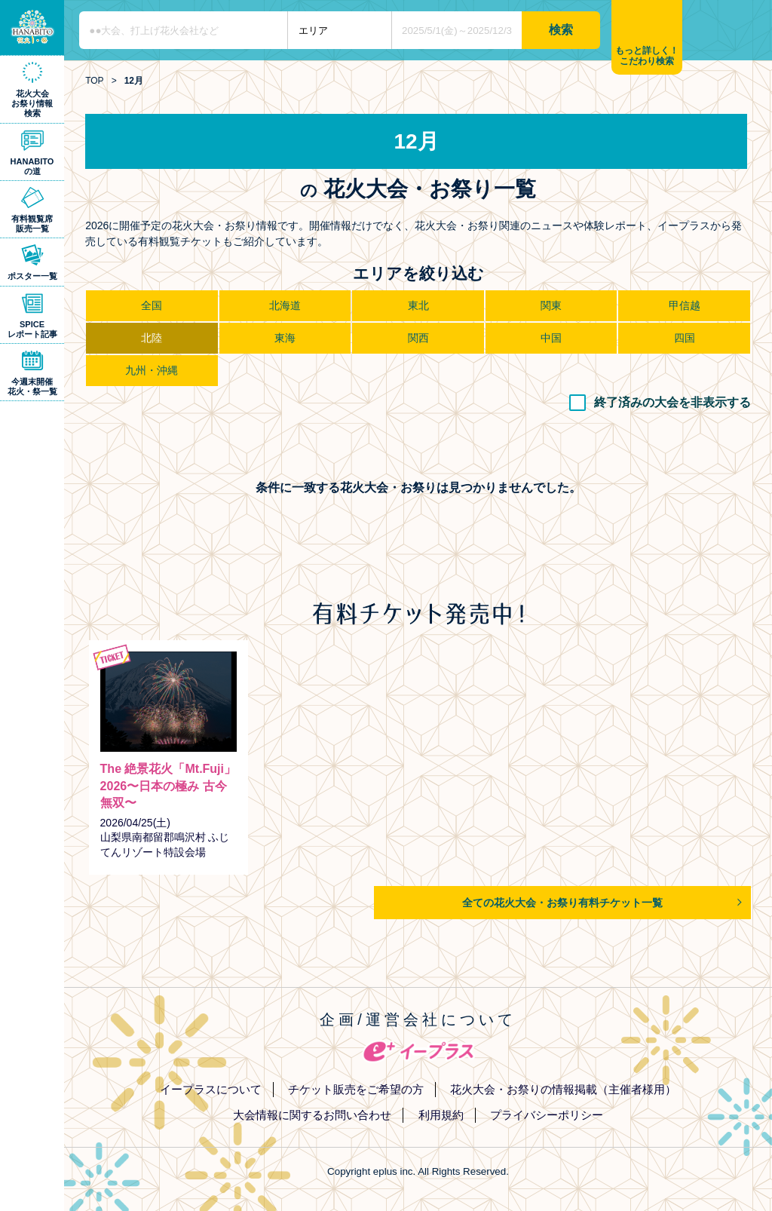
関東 (551, 305)
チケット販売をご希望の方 (356, 1089)
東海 (285, 338)
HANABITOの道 (32, 166)
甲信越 (684, 305)
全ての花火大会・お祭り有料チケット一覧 (562, 903)
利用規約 (441, 1114)
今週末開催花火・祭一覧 (32, 386)
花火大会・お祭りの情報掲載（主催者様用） (563, 1089)
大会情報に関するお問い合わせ (312, 1114)
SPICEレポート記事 (32, 329)
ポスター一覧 (32, 276)
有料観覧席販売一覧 (32, 223)
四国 (684, 338)
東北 (418, 305)
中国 (551, 338)
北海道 (285, 305)
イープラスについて (211, 1089)
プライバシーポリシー (546, 1114)
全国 (151, 305)
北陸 (151, 338)
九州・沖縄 (151, 370)
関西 (418, 338)
